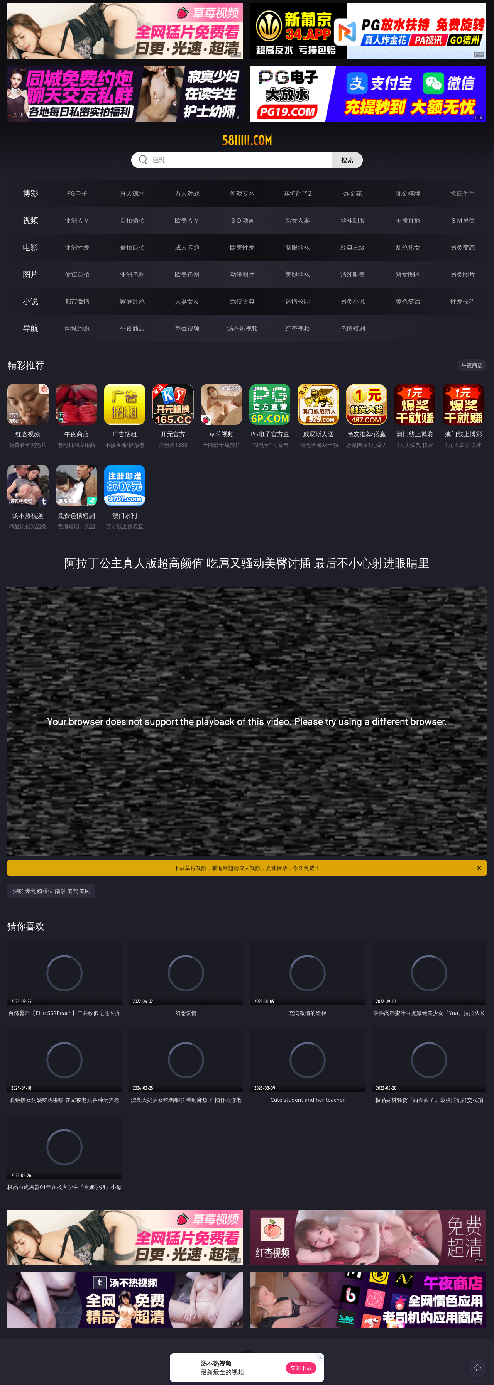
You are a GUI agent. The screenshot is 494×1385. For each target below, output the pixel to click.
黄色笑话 (408, 301)
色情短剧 (352, 328)
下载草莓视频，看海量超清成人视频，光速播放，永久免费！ (328, 868)
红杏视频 (297, 328)
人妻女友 (187, 301)
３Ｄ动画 (242, 220)
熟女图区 (408, 274)
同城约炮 (77, 328)
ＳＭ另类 (462, 220)
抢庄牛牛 (462, 193)
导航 (30, 328)
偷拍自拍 (132, 247)
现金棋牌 (408, 193)
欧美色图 (187, 274)
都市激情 (77, 301)
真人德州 (132, 193)
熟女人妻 (297, 220)
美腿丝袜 (297, 274)
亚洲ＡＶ (77, 220)
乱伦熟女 (408, 247)
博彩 (30, 193)
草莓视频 (187, 328)
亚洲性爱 (77, 247)
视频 (30, 220)
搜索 (347, 160)
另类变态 (462, 247)
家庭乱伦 (132, 301)
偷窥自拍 (77, 274)
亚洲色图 (132, 274)
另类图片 (462, 274)
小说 (30, 301)
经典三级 (352, 247)
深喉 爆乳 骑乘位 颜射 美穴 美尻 (51, 891)
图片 (30, 274)
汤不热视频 (242, 328)
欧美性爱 (242, 247)
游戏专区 (242, 193)
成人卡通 (187, 247)
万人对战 (187, 193)
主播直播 (408, 220)
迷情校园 (297, 301)
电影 (30, 247)
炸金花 (352, 193)
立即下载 (301, 1367)
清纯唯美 (352, 274)
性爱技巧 (462, 301)
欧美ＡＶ (187, 220)
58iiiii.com (247, 140)
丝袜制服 (352, 220)
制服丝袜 (297, 247)
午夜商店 (132, 328)
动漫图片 (242, 274)
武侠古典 (242, 301)
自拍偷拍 (132, 220)
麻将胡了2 (297, 193)
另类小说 (352, 301)
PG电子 (77, 193)
